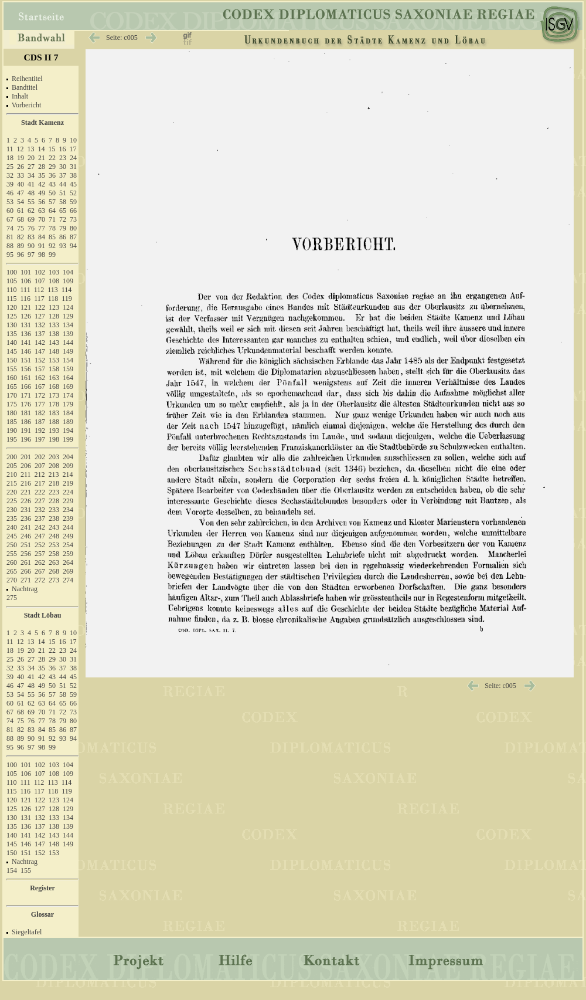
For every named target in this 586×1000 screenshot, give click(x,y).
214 (68, 474)
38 (73, 175)
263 (54, 562)
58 (62, 202)
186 (26, 422)
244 (68, 527)
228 (54, 501)
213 (54, 474)
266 (26, 571)
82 (20, 237)
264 (68, 562)
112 (39, 290)
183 (54, 413)
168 (54, 386)
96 (20, 254)
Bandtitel (25, 87)
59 (73, 202)
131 (26, 325)
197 (40, 439)
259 (68, 554)
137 (40, 334)
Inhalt (20, 96)
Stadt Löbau (43, 615)
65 (62, 210)
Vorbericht (26, 105)
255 (11, 554)
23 (62, 158)
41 (31, 184)
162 (40, 378)
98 (41, 254)
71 (52, 219)
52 (73, 193)
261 (26, 562)
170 (11, 395)
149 (68, 351)
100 (11, 272)
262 (40, 562)
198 (54, 439)
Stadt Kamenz (42, 122)
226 (26, 501)
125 (11, 316)
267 (40, 571)
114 (67, 290)
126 (26, 316)
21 (41, 158)
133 (54, 325)
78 (52, 228)
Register (42, 888)
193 (54, 430)
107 (40, 281)
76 (31, 228)
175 (11, 404)
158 (54, 369)
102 (40, 272)
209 (68, 466)
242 (40, 527)
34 (31, 175)
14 (41, 149)
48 (31, 193)
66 (73, 210)
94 (73, 246)
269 (68, 571)
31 (73, 166)
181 (26, 413)
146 (26, 351)
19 (20, 158)
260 (11, 562)
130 (11, 325)
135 (11, 334)
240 (11, 527)
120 (11, 307)
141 (26, 342)
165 (11, 386)
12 (20, 149)
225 (11, 501)
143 (54, 342)
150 (11, 360)
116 (26, 298)
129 (68, 316)
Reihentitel (27, 78)
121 (26, 307)
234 (68, 510)
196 (26, 439)
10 (73, 140)
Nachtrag (25, 589)
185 (11, 422)
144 (68, 342)
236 (26, 518)
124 (68, 307)
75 (20, 228)
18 (9, 158)
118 (53, 298)
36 (52, 175)
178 (54, 404)
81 (9, 237)
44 (62, 184)
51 (62, 193)
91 (41, 246)
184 (68, 413)
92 (52, 246)
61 (20, 210)
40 (20, 184)
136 (26, 334)
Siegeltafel (27, 932)
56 (41, 202)
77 (41, 228)
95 (9, 254)
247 (40, 536)
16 (62, 149)
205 (11, 466)
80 (73, 228)
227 (40, 501)
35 (41, 175)
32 (9, 175)
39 (9, 184)
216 (26, 483)
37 (62, 175)
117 (39, 298)
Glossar (42, 914)
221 (26, 492)
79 (62, 228)
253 (54, 545)
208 (54, 466)
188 (54, 422)
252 (40, 545)
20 (31, 158)
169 (68, 386)
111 (25, 290)
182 (40, 413)
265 (11, 571)
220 (11, 492)
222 (40, 492)
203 (54, 457)
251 (26, 545)
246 (26, 536)
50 (52, 193)
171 (26, 395)
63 (41, 210)
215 (11, 483)
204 (68, 457)
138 (54, 334)
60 (9, 210)
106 (26, 281)
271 (26, 580)
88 (9, 246)
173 (54, 395)
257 (40, 554)
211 (26, 474)
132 (40, 325)
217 (40, 483)
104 (68, 272)
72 (62, 219)
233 (54, 510)
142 (40, 342)
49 (41, 193)
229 (68, 501)
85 (52, 237)
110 (11, 290)
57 (52, 202)
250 (11, 545)
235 (11, 518)
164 (68, 378)
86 (62, 237)
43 (52, 184)
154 (68, 360)
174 (68, 395)
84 (41, 237)
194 (68, 430)
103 (54, 272)
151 (26, 360)
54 (20, 202)
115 (11, 298)
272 (40, 580)
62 (31, 210)
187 (40, 422)
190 (11, 430)
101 (26, 272)
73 (73, 219)
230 (11, 510)
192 (40, 430)
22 (52, 158)
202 (40, 457)
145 (11, 351)
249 (68, 536)
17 (73, 149)
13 (31, 149)
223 (54, 492)
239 (68, 518)
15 (52, 149)
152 (40, 360)
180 (11, 413)
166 (26, 386)
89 (20, 246)
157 (40, 369)
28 (41, 166)
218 (54, 483)
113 (52, 290)
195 (11, 439)
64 (52, 210)
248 (54, 536)
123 (54, 307)
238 (54, 518)
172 (40, 395)
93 (62, 246)
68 (20, 219)
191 (26, 430)
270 (11, 580)
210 (11, 474)
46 (9, 193)
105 (11, 281)
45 (73, 184)
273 (54, 580)
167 (40, 386)
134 (68, 325)
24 (73, 158)
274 (68, 580)
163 (54, 378)
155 (11, 369)
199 (68, 439)
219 (68, 483)
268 (54, 571)
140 (11, 342)
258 (54, 554)
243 (54, 527)
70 (41, 219)
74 (9, 228)
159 (68, 369)
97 (31, 254)
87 (73, 237)
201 (26, 457)
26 (20, 166)
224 (68, 492)
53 (9, 202)
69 (31, 219)
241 (26, 527)
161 (26, 378)
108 (54, 281)
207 (40, 466)
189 (68, 422)
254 (68, 545)
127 (40, 316)
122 (40, 307)
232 (40, 510)
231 (26, 510)
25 (9, 166)
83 (31, 237)
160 (11, 378)
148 (54, 351)
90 (31, 246)
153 (54, 360)
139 (68, 334)
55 (31, 202)
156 (26, 369)
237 (40, 518)
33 (20, 175)
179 (68, 404)
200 (11, 457)
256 (26, 554)
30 (62, 166)
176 (26, 404)
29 (52, 166)
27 (31, 166)
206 (26, 466)
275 (11, 598)
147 (40, 351)
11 (9, 149)
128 (54, 316)
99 (52, 254)
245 (11, 536)
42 (41, 184)
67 (9, 219)
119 (67, 298)
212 (40, 474)
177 (40, 404)
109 (68, 281)
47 (20, 193)
